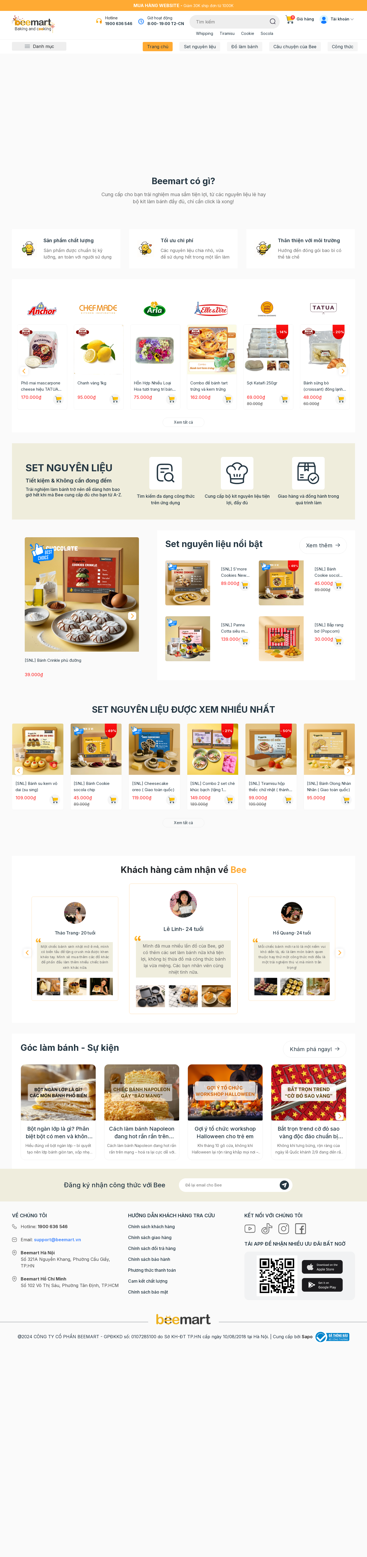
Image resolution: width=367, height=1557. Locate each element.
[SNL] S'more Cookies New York (234, 757)
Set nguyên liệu (200, 46)
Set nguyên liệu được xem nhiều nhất (183, 894)
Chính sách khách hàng (151, 1471)
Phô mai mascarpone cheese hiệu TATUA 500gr (97, 571)
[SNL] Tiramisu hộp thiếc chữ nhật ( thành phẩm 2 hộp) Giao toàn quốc (270, 972)
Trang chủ (157, 46)
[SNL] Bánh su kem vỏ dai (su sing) (36, 971)
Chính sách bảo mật (148, 1537)
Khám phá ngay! (315, 1294)
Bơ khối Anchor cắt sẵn (38, 571)
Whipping (204, 33)
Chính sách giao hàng (150, 1482)
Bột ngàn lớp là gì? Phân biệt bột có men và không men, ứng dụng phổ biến (58, 1377)
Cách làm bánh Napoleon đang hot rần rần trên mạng (142, 1377)
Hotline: (44, 1471)
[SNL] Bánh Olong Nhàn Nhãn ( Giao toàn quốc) (329, 971)
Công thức (342, 46)
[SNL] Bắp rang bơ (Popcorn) (329, 813)
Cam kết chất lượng (147, 1526)
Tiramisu (227, 33)
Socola (267, 33)
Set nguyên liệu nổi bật (214, 729)
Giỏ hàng (299, 19)
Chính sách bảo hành (149, 1504)
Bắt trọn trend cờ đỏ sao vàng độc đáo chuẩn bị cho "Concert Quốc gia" (309, 1377)
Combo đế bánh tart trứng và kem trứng (265, 571)
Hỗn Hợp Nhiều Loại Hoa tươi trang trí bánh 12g (210, 571)
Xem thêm (323, 730)
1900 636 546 (118, 23)
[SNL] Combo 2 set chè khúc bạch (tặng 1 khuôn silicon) (212, 972)
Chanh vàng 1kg (148, 567)
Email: (51, 1484)
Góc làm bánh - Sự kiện (70, 1292)
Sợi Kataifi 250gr (318, 567)
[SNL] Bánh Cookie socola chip (328, 757)
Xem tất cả (183, 607)
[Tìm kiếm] (273, 21)
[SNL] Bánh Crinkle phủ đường (53, 845)
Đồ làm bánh (244, 46)
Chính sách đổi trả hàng (152, 1493)
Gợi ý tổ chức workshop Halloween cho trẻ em (225, 1377)
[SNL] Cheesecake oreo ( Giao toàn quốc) (153, 971)
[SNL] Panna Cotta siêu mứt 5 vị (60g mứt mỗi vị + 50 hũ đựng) (234, 813)
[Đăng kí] (284, 1430)
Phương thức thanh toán (152, 1515)
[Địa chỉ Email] (236, 1430)
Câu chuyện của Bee (294, 46)
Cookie (247, 33)
